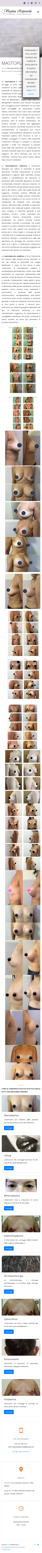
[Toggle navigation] (38, 12)
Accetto (31, 94)
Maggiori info (31, 90)
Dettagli (8, 1128)
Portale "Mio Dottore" (21, 1451)
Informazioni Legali (8, 1547)
